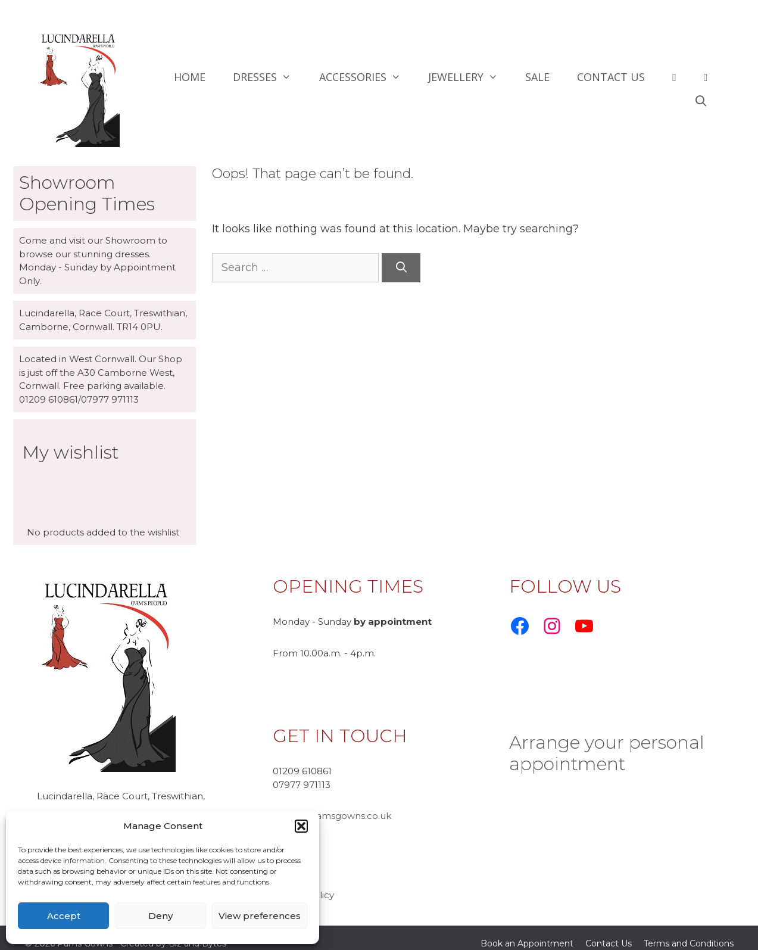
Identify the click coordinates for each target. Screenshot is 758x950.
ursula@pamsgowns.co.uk (332, 803)
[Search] (401, 267)
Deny (160, 915)
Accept (63, 915)
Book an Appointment (527, 931)
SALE (537, 77)
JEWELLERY (469, 77)
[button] (301, 826)
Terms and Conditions (689, 931)
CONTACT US (611, 77)
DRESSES (269, 77)
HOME (189, 77)
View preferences (260, 915)
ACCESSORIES (366, 77)
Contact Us (608, 931)
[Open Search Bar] (700, 101)
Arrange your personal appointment (606, 741)
